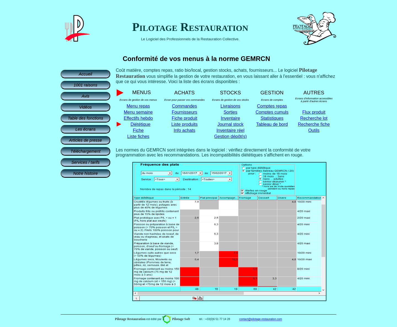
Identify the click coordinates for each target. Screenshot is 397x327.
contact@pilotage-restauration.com (260, 319)
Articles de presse (85, 140)
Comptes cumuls (272, 112)
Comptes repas (272, 106)
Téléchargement (85, 151)
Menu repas (138, 106)
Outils (314, 130)
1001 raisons (85, 85)
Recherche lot (314, 118)
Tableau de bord (272, 124)
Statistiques (272, 118)
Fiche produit (184, 118)
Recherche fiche (314, 124)
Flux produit (314, 112)
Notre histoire (85, 173)
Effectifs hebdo (138, 118)
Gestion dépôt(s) (230, 136)
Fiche (138, 130)
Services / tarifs (85, 162)
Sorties (230, 112)
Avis (85, 96)
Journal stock (230, 124)
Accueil (85, 73)
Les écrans (85, 129)
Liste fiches (138, 136)
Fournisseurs (184, 112)
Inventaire (230, 118)
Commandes (184, 106)
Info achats (184, 130)
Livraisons (230, 106)
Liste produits (184, 124)
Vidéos (85, 107)
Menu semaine (138, 112)
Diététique (140, 124)
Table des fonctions (85, 118)
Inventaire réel (230, 130)
